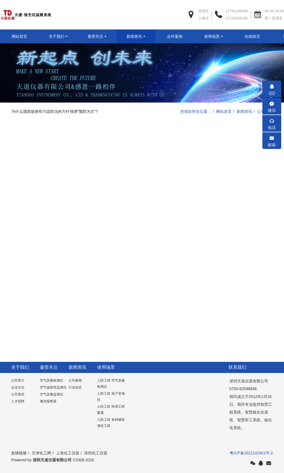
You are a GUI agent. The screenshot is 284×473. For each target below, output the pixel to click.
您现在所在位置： (195, 125)
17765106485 (236, 11)
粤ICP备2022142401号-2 (251, 467)
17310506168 (236, 18)
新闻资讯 (244, 125)
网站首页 (19, 36)
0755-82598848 (242, 402)
